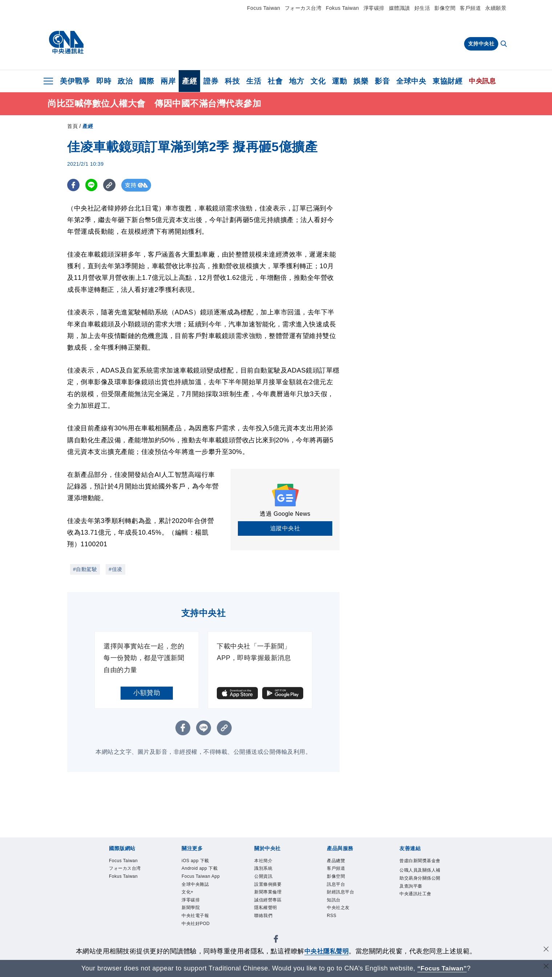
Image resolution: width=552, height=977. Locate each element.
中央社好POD (197, 927)
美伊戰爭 (75, 81)
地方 (296, 81)
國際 (146, 81)
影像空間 (444, 8)
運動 (339, 81)
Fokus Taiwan (342, 8)
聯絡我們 (264, 918)
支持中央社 (481, 44)
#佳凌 (115, 569)
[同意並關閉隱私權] (545, 950)
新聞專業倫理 (269, 894)
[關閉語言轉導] (545, 967)
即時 (103, 81)
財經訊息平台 (341, 894)
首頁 (72, 126)
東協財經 (447, 81)
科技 (232, 81)
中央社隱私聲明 (326, 951)
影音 (382, 81)
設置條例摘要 (269, 885)
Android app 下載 (201, 869)
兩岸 (168, 81)
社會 (275, 81)
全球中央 (411, 81)
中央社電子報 (196, 918)
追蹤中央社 (285, 528)
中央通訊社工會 (416, 903)
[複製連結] (110, 185)
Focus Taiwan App (202, 877)
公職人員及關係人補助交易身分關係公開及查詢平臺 (419, 887)
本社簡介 (264, 861)
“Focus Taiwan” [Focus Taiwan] (442, 968)
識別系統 (264, 869)
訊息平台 (336, 885)
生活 (253, 81)
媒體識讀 (399, 8)
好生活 (422, 8)
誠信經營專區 (269, 902)
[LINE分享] (92, 185)
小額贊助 (146, 692)
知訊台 (334, 902)
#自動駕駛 (85, 569)
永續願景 (495, 8)
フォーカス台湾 (303, 8)
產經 (189, 81)
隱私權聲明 (266, 910)
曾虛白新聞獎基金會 (419, 865)
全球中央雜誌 (196, 885)
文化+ (188, 894)
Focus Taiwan (263, 8)
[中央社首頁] (66, 42)
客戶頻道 (470, 8)
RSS (332, 918)
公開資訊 (264, 877)
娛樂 (360, 81)
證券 (210, 81)
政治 (125, 81)
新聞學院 (191, 910)
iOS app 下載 (196, 861)
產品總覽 (336, 861)
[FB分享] (73, 185)
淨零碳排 (374, 8)
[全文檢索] (504, 44)
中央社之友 (339, 910)
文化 (317, 81)
